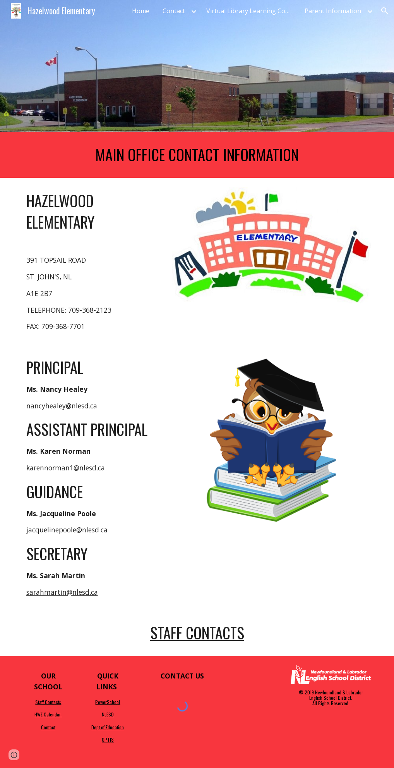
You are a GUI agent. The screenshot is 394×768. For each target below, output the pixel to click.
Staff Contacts (197, 633)
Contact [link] (174, 11)
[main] (197, 155)
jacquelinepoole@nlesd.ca (67, 529)
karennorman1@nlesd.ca (65, 467)
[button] (384, 11)
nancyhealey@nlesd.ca (61, 405)
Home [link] (140, 11)
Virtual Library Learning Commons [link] (250, 11)
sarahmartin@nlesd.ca (62, 592)
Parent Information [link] (333, 11)
